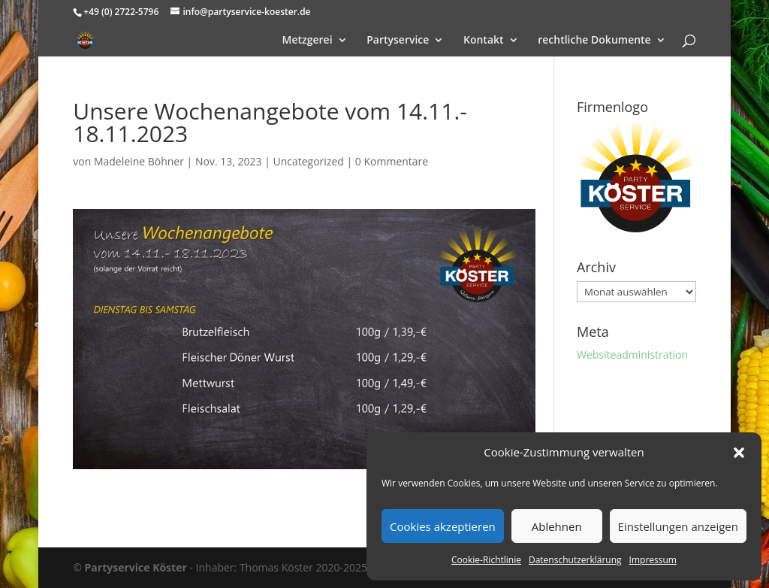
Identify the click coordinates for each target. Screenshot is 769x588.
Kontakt (483, 41)
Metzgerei (307, 41)
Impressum (653, 559)
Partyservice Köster (136, 567)
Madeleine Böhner (139, 161)
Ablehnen (557, 526)
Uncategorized (308, 161)
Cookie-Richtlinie (486, 559)
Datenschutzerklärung (575, 559)
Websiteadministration (632, 354)
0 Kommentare (391, 161)
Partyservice (397, 41)
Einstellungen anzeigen (678, 526)
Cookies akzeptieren (443, 526)
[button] (738, 452)
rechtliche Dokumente (594, 41)
